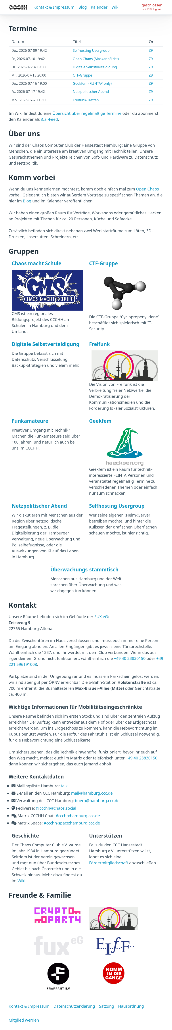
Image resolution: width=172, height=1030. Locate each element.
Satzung (106, 1006)
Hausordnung (131, 1006)
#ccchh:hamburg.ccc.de (78, 815)
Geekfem (100, 420)
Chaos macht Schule (36, 263)
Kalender (99, 7)
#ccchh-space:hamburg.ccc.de (72, 823)
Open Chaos (147, 189)
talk (64, 785)
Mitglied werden (24, 1020)
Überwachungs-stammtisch (84, 569)
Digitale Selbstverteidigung (95, 67)
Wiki (115, 7)
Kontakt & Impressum (53, 7)
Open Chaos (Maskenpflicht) (96, 58)
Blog (82, 7)
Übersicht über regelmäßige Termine (87, 113)
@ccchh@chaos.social (56, 808)
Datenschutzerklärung (74, 1006)
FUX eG (101, 616)
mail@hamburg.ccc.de (92, 793)
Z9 (151, 50)
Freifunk (99, 344)
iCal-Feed (49, 119)
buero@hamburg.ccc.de (97, 800)
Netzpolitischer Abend (91, 91)
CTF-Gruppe (82, 75)
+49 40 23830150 (129, 658)
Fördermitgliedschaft (108, 862)
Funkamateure (30, 420)
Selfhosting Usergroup (91, 50)
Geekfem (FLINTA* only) (92, 83)
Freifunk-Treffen (86, 100)
